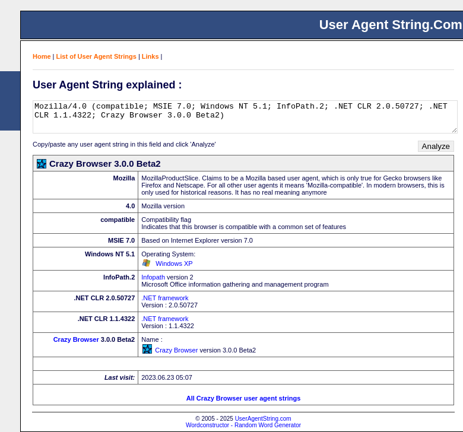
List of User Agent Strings (96, 56)
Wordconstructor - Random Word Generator (243, 425)
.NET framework (164, 297)
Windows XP (174, 263)
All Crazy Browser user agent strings (243, 398)
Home (42, 56)
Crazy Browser (76, 339)
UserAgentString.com (263, 418)
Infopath (153, 277)
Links (150, 56)
